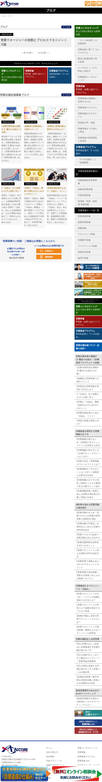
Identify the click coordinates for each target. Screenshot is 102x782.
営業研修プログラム (87, 107)
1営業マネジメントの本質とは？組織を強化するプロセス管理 (88, 608)
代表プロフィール (54, 761)
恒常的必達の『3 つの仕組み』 (59, 74)
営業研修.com (83, 761)
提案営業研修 (84, 222)
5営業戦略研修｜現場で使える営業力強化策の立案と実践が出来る (88, 494)
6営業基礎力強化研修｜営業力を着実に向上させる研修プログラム (88, 575)
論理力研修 (83, 258)
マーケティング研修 (87, 246)
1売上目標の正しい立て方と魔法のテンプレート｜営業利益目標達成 (88, 658)
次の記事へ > (44, 53)
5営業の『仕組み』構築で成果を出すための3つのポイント (34, 191)
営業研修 (81, 752)
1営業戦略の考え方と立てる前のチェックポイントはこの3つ (88, 453)
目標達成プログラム (86, 756)
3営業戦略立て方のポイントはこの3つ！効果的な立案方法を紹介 (87, 472)
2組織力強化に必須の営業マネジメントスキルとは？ (88, 619)
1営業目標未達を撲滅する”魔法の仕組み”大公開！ (11, 129)
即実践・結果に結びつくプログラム (35, 74)
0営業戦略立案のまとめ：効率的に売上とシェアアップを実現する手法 (88, 442)
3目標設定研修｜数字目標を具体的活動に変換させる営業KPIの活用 (88, 680)
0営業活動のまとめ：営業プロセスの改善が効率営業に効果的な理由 (88, 515)
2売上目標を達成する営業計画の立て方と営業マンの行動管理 (88, 669)
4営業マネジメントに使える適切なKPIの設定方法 (87, 553)
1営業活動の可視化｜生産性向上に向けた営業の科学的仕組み (88, 526)
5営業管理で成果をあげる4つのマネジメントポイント (87, 564)
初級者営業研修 (85, 189)
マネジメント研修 (86, 234)
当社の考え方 (52, 752)
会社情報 (50, 756)
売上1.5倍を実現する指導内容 (88, 309)
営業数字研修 (84, 240)
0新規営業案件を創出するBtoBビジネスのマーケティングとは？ (88, 701)
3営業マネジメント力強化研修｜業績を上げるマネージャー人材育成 (88, 630)
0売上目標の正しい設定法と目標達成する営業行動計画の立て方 (88, 647)
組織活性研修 (84, 252)
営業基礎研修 (84, 216)
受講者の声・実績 (86, 123)
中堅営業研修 (84, 195)
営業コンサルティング (87, 748)
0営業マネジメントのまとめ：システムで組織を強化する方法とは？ (88, 597)
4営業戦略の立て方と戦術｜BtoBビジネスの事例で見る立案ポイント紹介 (88, 483)
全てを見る (66, 27)
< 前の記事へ (27, 53)
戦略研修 (82, 228)
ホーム (3, 16)
